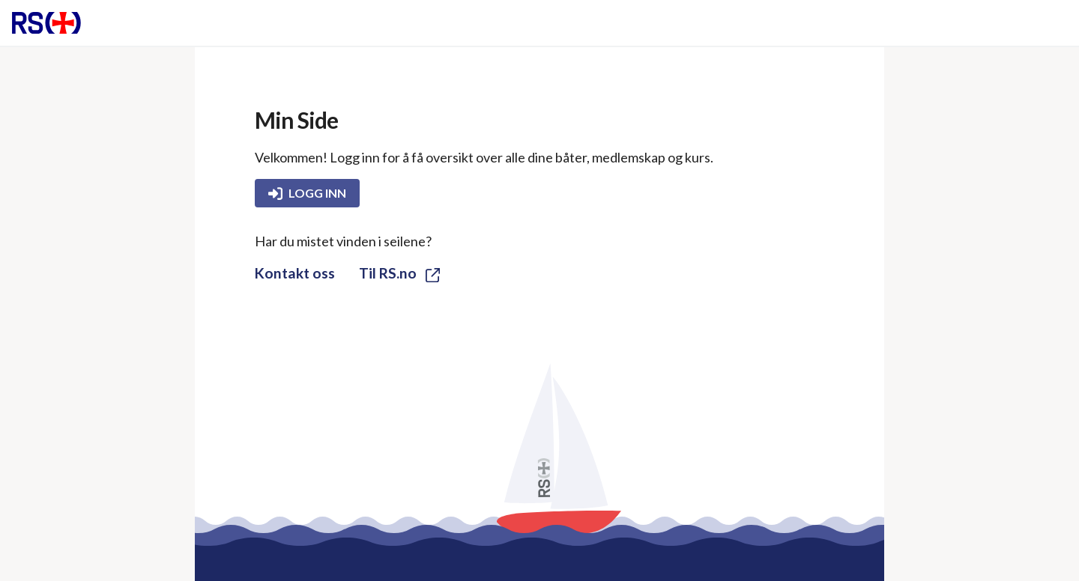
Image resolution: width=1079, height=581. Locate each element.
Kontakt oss (295, 273)
